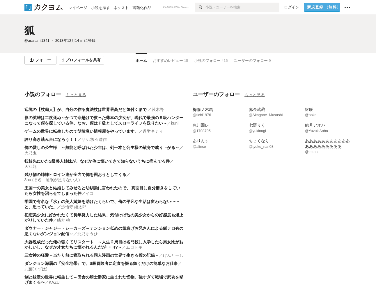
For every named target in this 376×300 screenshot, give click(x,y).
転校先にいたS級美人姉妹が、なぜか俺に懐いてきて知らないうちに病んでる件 (97, 161)
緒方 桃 (63, 220)
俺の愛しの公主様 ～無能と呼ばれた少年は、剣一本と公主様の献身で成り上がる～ (101, 147)
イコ (90, 193)
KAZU (54, 282)
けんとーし (173, 255)
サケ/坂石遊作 (94, 139)
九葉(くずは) (35, 269)
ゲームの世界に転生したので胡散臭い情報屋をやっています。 (81, 131)
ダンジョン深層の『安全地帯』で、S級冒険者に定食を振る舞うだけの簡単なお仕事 (101, 263)
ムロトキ (134, 247)
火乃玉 (30, 152)
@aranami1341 (36, 41)
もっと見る (76, 94)
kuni (175, 123)
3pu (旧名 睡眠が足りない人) (52, 179)
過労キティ (153, 131)
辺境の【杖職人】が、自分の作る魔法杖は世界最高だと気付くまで (86, 109)
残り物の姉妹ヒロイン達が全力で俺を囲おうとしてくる (75, 174)
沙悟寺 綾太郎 (74, 206)
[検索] (200, 7)
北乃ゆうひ (87, 233)
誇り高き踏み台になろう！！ (50, 139)
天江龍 (30, 166)
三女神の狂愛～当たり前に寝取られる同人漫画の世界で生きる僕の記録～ (91, 255)
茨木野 (158, 109)
